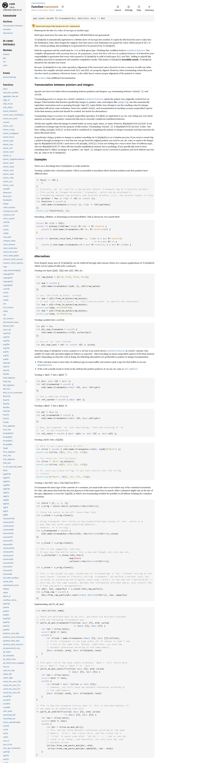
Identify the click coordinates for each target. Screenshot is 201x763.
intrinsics (41, 3)
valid (76, 50)
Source (59, 10)
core (12, 4)
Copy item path (63, 6)
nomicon (43, 78)
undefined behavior (136, 50)
